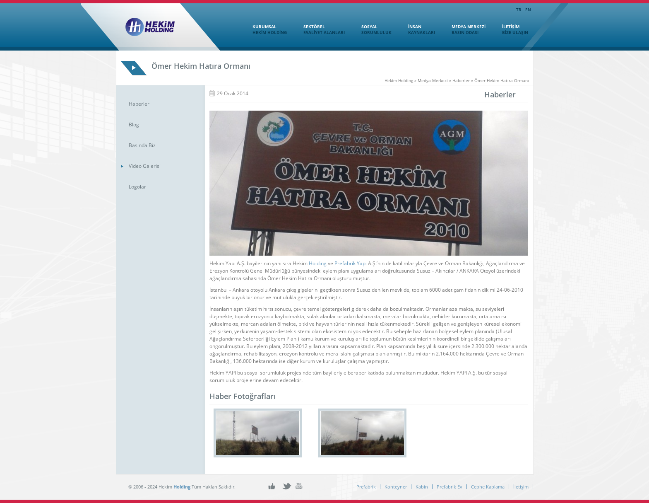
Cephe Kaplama (488, 486)
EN (528, 9)
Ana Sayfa (232, 28)
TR (518, 9)
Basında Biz (142, 145)
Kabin (422, 486)
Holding (318, 263)
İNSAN (417, 29)
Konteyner (396, 486)
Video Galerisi (145, 165)
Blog (134, 124)
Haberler (139, 103)
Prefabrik (366, 486)
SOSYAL (372, 29)
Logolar (137, 186)
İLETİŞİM (511, 29)
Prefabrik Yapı (350, 263)
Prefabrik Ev (449, 486)
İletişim (521, 486)
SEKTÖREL (320, 29)
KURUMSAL (265, 29)
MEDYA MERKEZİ (464, 29)
